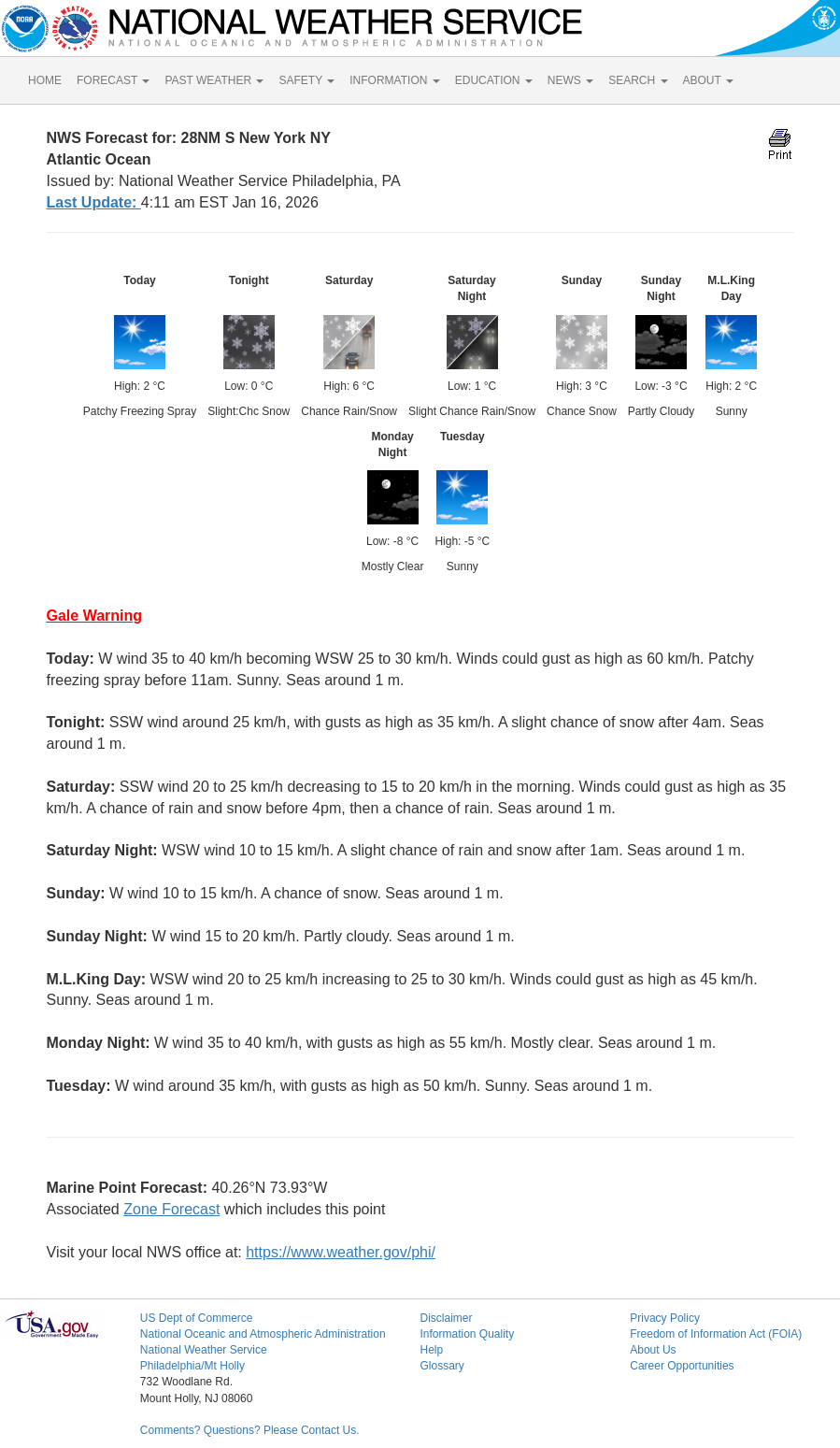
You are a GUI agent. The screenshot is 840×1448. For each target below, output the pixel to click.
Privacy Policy (665, 1318)
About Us (653, 1349)
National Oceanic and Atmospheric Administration (263, 1333)
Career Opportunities (681, 1365)
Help (431, 1349)
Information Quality (467, 1333)
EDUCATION (494, 80)
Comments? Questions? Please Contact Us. (250, 1430)
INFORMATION (394, 80)
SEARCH (637, 80)
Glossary (441, 1365)
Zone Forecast (171, 1209)
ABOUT (708, 80)
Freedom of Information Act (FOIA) (716, 1333)
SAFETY (306, 80)
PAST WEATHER (213, 80)
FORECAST (113, 80)
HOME (45, 80)
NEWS (570, 80)
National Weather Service (203, 1349)
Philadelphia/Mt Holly (192, 1365)
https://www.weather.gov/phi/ (340, 1252)
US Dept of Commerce (196, 1318)
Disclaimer (446, 1318)
